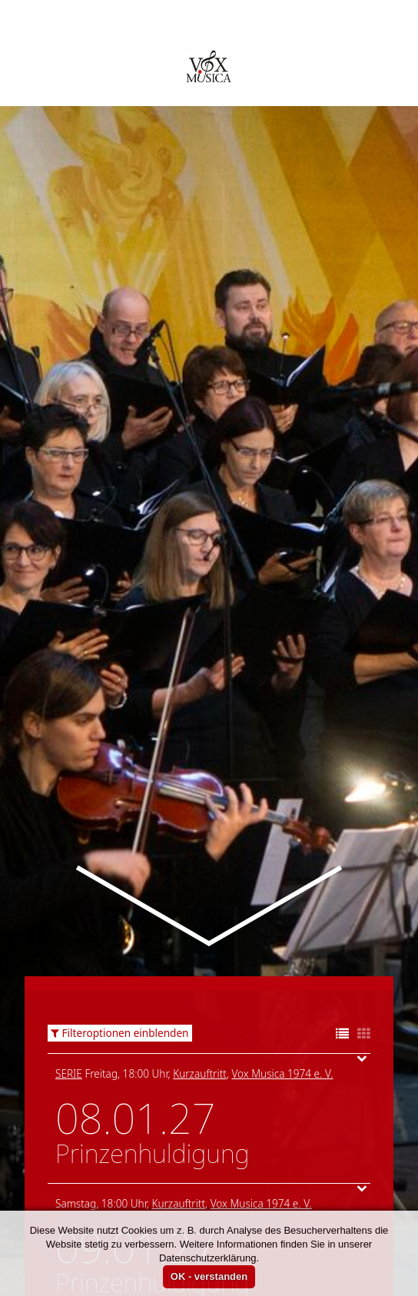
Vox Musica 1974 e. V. (282, 969)
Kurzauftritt (200, 969)
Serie (68, 969)
